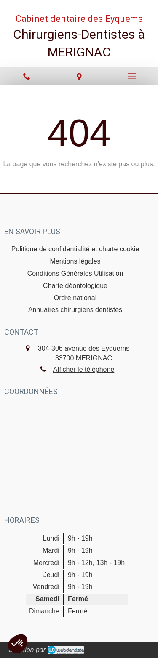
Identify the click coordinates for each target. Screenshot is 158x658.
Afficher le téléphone (84, 369)
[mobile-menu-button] (131, 76)
